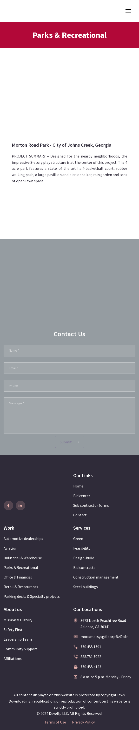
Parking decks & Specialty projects (32, 596)
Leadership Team (18, 639)
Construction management (96, 577)
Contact (80, 515)
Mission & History (18, 620)
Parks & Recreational (21, 567)
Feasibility (81, 548)
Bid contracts (84, 567)
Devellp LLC (58, 713)
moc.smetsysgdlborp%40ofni (104, 636)
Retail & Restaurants (21, 586)
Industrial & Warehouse (23, 557)
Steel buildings (85, 586)
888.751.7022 (90, 656)
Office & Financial (18, 577)
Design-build (83, 557)
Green (78, 538)
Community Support (20, 648)
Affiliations (13, 658)
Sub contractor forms (91, 505)
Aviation (10, 548)
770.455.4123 (90, 666)
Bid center (81, 495)
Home (78, 486)
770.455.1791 (90, 646)
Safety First (13, 629)
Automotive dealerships (23, 538)
